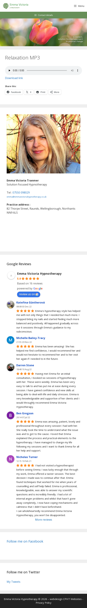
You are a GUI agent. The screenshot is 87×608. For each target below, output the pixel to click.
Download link (14, 78)
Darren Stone (25, 365)
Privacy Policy (43, 602)
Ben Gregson (24, 413)
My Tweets (13, 582)
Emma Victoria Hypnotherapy (39, 274)
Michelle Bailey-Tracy (30, 338)
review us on (28, 294)
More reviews (43, 519)
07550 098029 (21, 192)
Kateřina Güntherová (30, 302)
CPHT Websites (72, 599)
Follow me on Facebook (25, 541)
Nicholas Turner (27, 457)
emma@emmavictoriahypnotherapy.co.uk (26, 196)
